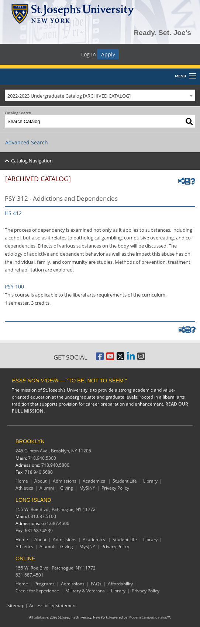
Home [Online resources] (21, 584)
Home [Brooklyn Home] (21, 481)
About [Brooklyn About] (40, 481)
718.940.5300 (42, 458)
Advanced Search (26, 142)
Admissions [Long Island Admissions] (64, 539)
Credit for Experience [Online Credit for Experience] (37, 591)
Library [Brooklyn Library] (150, 481)
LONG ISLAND (33, 500)
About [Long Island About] (40, 539)
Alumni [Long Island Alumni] (46, 546)
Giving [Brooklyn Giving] (66, 488)
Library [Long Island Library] (150, 539)
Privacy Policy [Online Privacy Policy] (145, 591)
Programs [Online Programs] (44, 584)
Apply (108, 54)
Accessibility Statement (53, 605)
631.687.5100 (42, 516)
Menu (180, 75)
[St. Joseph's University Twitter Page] (120, 358)
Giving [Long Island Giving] (66, 546)
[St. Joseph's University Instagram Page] (141, 358)
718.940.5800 (55, 465)
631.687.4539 (39, 531)
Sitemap (15, 605)
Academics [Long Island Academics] (94, 539)
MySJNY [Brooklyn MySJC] (87, 488)
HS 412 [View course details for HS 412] (13, 213)
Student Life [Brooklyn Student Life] (125, 481)
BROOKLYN (30, 441)
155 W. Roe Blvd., (55, 509)
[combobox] (100, 95)
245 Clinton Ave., (53, 451)
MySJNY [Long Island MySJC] (87, 546)
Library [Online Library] (118, 591)
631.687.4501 (29, 575)
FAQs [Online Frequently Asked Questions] (96, 584)
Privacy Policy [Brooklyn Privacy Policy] (115, 488)
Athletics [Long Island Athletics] (24, 546)
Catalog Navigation (32, 160)
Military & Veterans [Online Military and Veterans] (85, 591)
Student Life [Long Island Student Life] (125, 539)
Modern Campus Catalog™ (149, 617)
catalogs (40, 617)
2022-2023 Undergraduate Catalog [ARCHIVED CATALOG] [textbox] (69, 95)
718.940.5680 (39, 472)
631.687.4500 (55, 523)
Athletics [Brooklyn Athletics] (24, 488)
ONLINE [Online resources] (25, 558)
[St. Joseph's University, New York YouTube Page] (110, 358)
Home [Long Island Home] (21, 539)
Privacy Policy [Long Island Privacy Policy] (115, 546)
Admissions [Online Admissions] (73, 584)
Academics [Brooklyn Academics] (94, 481)
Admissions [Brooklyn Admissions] (64, 481)
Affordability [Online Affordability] (120, 584)
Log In (88, 54)
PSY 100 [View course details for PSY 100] (14, 286)
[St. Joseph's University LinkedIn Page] (131, 358)
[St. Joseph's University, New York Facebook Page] (100, 358)
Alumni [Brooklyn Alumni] (46, 488)
